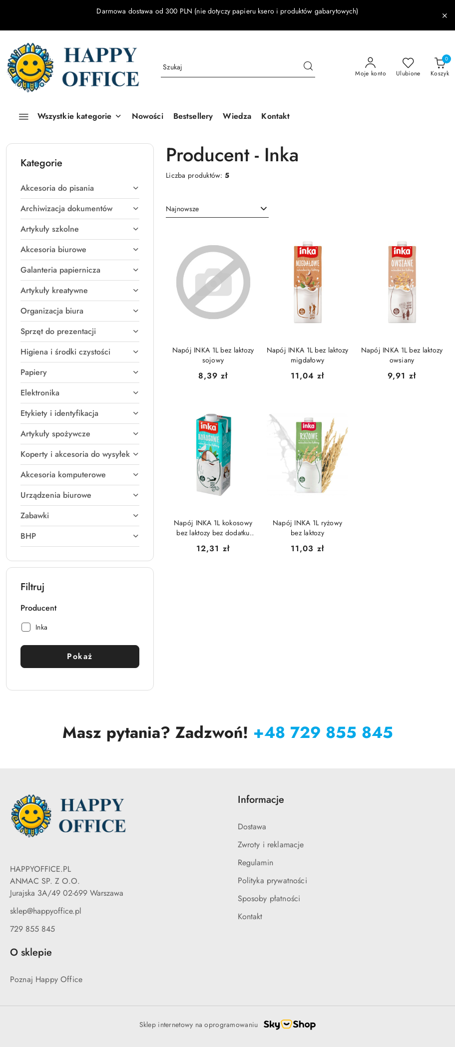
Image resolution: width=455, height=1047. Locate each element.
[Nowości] (147, 116)
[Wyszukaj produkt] (238, 67)
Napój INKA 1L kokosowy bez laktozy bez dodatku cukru (213, 528)
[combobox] (217, 209)
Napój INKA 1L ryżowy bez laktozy (308, 528)
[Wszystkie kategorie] (66, 116)
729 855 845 (32, 929)
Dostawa (252, 826)
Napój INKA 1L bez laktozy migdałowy (308, 355)
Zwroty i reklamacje (271, 844)
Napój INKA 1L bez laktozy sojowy (213, 355)
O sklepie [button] (31, 952)
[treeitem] (79, 188)
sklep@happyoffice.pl (45, 911)
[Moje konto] (370, 67)
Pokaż (80, 656)
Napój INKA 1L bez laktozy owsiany (402, 355)
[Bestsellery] (193, 116)
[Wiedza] (237, 116)
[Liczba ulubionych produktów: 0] (408, 67)
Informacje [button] (261, 799)
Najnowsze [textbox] (182, 209)
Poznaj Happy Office (46, 979)
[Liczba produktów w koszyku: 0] (440, 67)
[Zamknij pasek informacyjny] (444, 15)
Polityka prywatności (272, 880)
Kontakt (250, 916)
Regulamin (255, 862)
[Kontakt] (275, 116)
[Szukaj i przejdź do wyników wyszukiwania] (308, 67)
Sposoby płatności (269, 898)
